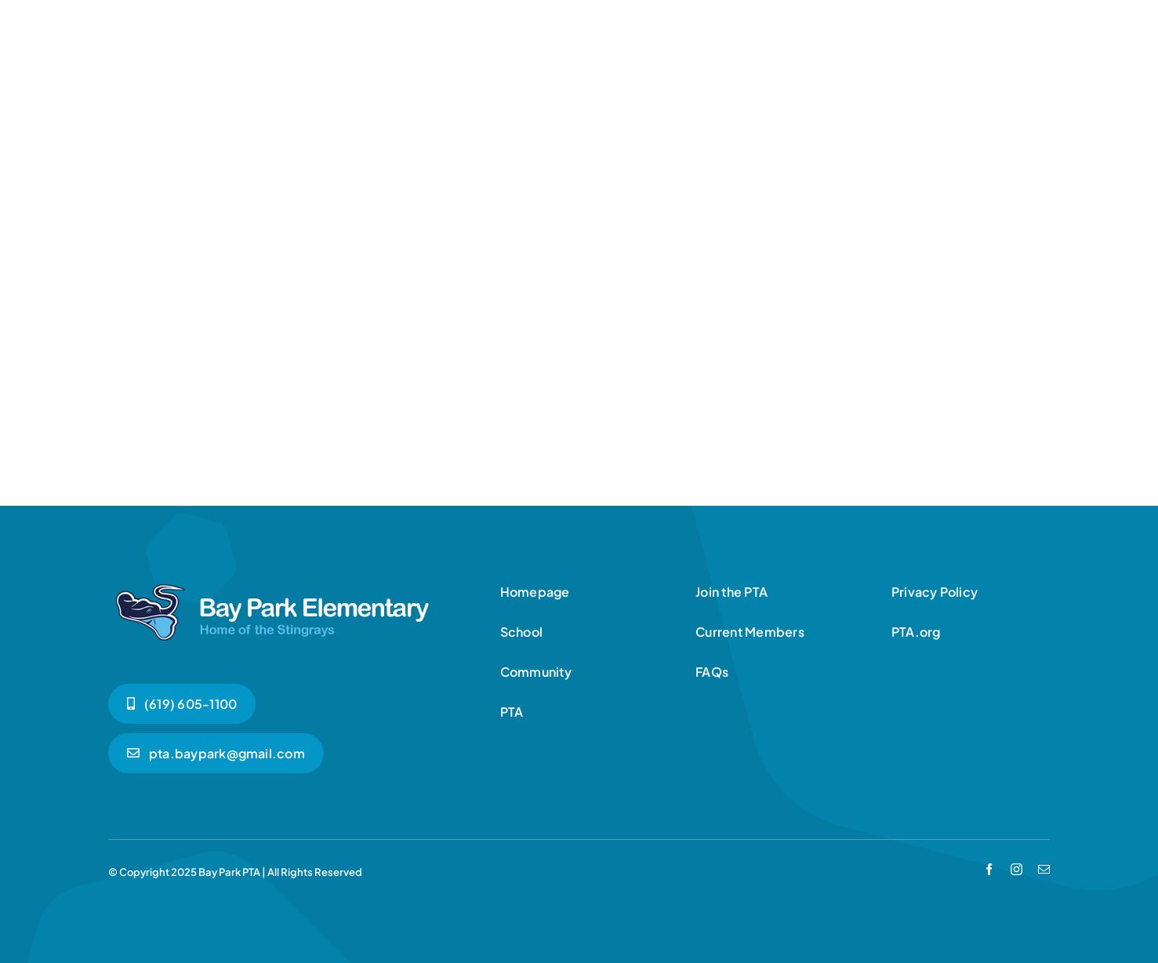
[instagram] (1016, 869)
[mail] (1044, 869)
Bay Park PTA (229, 872)
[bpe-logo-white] (272, 582)
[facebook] (989, 869)
